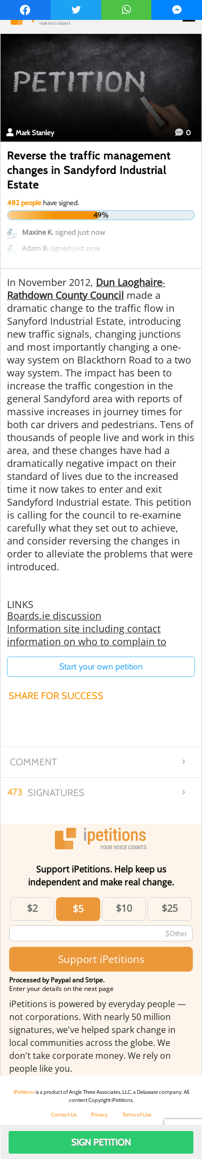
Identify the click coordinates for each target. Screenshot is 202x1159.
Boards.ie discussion (54, 615)
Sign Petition (101, 1142)
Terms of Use (136, 1114)
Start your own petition (101, 666)
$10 (124, 908)
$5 (78, 908)
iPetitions (23, 1091)
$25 (170, 908)
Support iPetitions (101, 959)
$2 (32, 908)
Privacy (99, 1114)
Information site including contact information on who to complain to (86, 635)
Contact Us (63, 1114)
